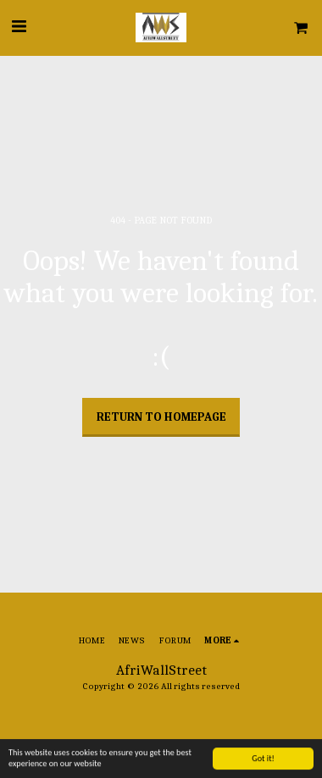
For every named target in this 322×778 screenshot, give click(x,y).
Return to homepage (161, 417)
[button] (18, 26)
